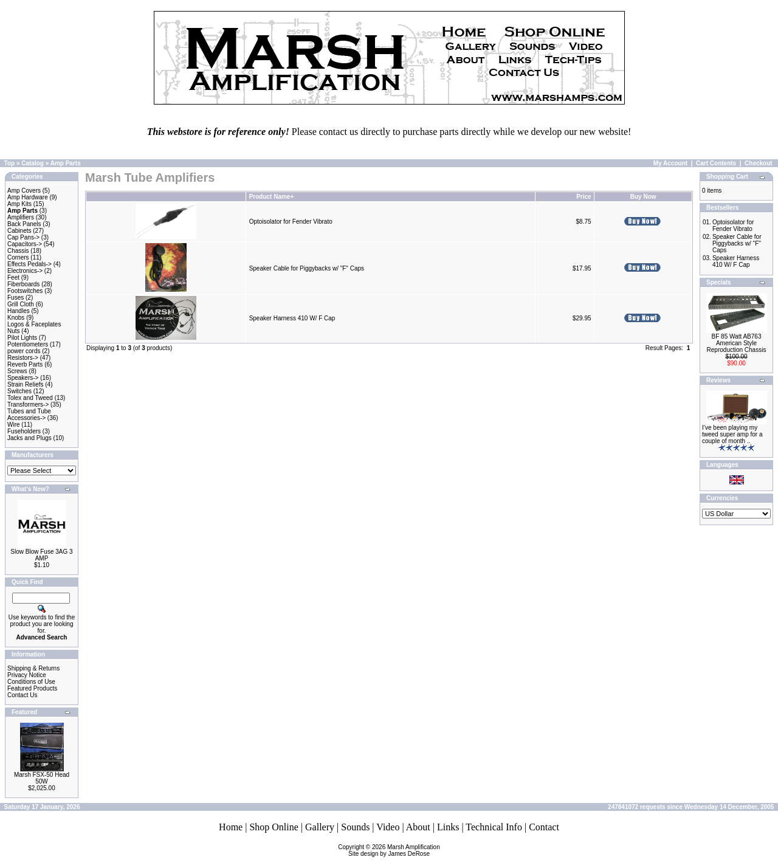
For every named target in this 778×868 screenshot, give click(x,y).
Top (9, 163)
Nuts (13, 331)
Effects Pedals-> (29, 264)
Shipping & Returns (33, 668)
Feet (13, 277)
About (418, 827)
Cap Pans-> (23, 237)
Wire (13, 424)
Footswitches (25, 291)
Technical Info (494, 827)
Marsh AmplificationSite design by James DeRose (394, 850)
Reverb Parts (25, 364)
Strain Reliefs (25, 384)
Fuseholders (24, 431)
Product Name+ (271, 196)
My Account (670, 163)
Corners (18, 257)
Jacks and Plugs (29, 438)
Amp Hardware (27, 197)
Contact (544, 827)
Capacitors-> (24, 244)
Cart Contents (716, 163)
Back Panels (24, 224)
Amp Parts (65, 163)
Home (231, 827)
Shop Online (273, 827)
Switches (19, 391)
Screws (17, 371)
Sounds (355, 827)
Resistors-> (22, 357)
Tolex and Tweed (30, 397)
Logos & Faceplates (34, 324)
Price (583, 196)
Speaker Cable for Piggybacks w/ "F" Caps (306, 268)
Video (387, 827)
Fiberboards (23, 284)
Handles (18, 311)
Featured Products (32, 688)
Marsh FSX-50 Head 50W (41, 778)
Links (448, 827)
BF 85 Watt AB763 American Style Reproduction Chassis (736, 343)
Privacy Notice (26, 675)
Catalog (32, 163)
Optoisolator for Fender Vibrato (290, 221)
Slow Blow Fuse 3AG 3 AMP (41, 555)
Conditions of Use (31, 681)
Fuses (15, 297)
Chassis (18, 250)
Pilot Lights (22, 337)
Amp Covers (24, 190)
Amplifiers (20, 217)
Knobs (15, 317)
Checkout (759, 163)
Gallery (319, 827)
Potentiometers (27, 344)
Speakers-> (22, 377)
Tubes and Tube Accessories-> (29, 414)
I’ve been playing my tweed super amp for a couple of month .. (732, 434)
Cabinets (19, 230)
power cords (23, 351)
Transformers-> (28, 404)
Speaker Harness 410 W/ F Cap (292, 318)
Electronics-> (25, 270)
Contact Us (22, 695)
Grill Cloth (20, 304)
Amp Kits (19, 204)
